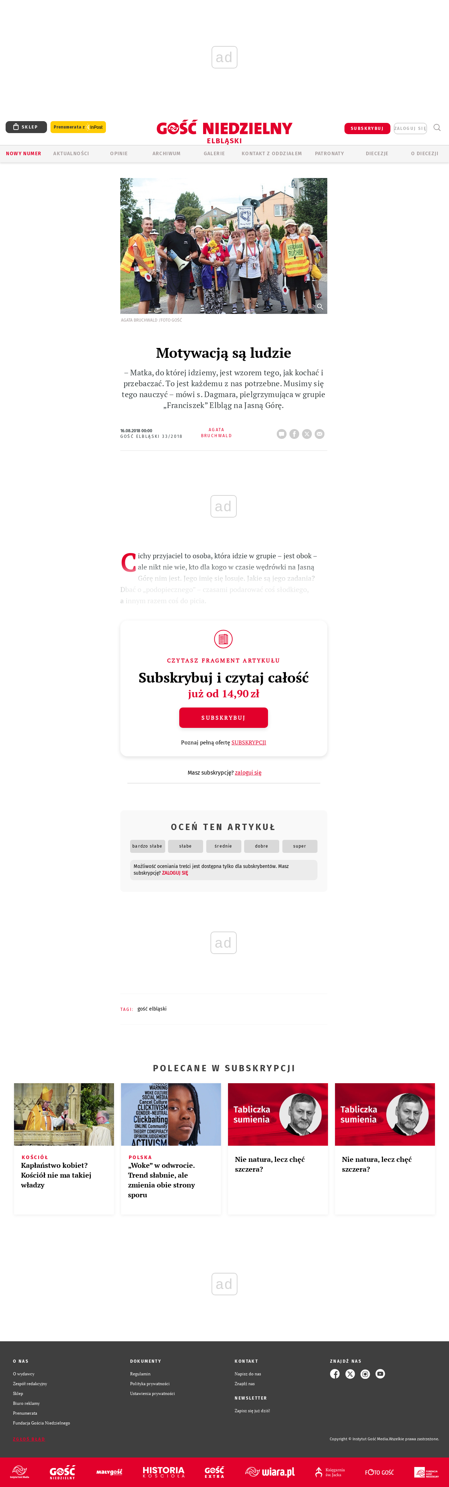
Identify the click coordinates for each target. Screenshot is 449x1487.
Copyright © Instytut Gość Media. (359, 1439)
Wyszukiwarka (436, 127)
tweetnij (308, 432)
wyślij (321, 432)
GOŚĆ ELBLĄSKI (152, 1009)
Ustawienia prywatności (152, 1393)
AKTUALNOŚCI (71, 154)
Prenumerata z (78, 127)
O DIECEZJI (424, 154)
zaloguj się (410, 128)
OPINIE (119, 154)
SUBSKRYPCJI (249, 742)
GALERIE (214, 154)
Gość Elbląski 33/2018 (151, 436)
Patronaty (329, 154)
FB (295, 432)
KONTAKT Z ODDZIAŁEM (272, 154)
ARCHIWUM (167, 154)
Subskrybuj (223, 718)
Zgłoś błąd (29, 1439)
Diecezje (377, 154)
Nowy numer (23, 154)
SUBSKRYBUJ (367, 128)
